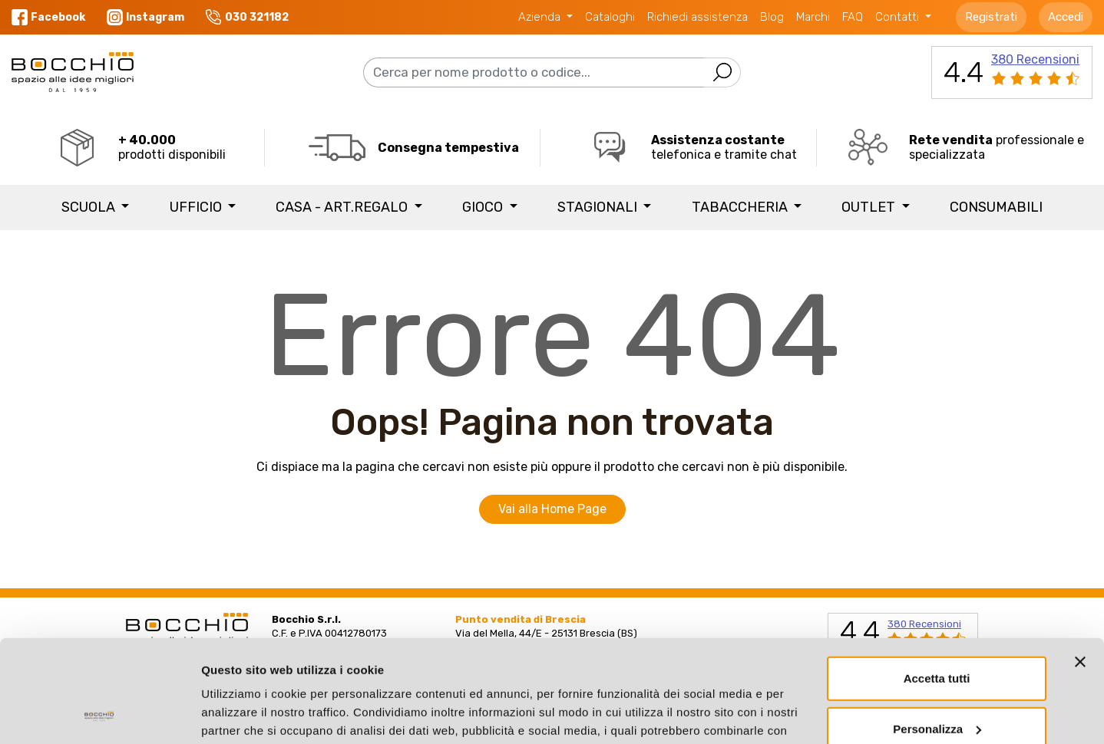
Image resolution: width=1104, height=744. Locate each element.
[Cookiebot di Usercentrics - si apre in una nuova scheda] (99, 714)
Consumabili (996, 207)
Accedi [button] (1065, 17)
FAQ (852, 17)
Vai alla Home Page (552, 509)
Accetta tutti (937, 582)
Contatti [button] (898, 17)
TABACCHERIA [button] (741, 207)
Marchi (813, 17)
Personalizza (937, 632)
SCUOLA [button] (89, 207)
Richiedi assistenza (697, 17)
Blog (772, 17)
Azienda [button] (541, 17)
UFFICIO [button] (197, 207)
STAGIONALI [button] (598, 207)
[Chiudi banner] (1080, 566)
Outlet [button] (869, 207)
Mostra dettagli (242, 713)
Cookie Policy (339, 671)
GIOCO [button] (484, 207)
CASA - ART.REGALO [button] (343, 207)
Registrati (991, 17)
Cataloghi (610, 17)
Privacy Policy (243, 671)
